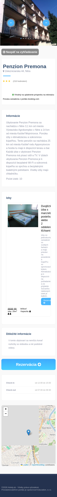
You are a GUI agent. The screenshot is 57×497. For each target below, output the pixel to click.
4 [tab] (28, 38)
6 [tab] (33, 38)
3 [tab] (25, 38)
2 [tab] (23, 38)
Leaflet (24, 465)
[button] (28, 432)
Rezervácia (48, 301)
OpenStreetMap (38, 465)
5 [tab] (30, 38)
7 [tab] (35, 38)
